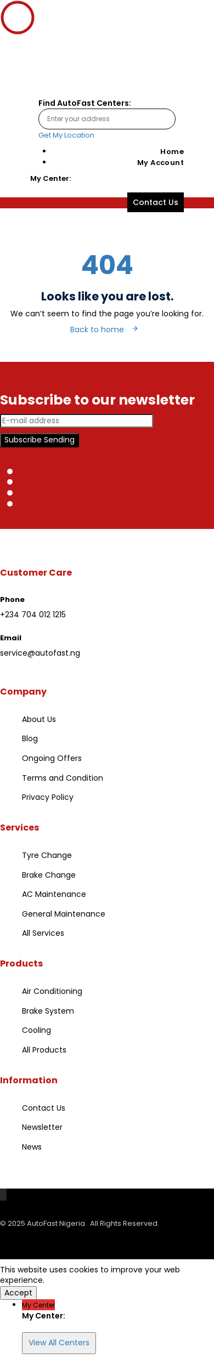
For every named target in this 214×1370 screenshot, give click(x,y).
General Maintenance (63, 913)
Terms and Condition (62, 777)
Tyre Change (47, 855)
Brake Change (49, 874)
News (32, 1146)
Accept (18, 1292)
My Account (160, 162)
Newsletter (42, 1127)
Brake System (48, 1010)
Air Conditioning (52, 991)
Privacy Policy (48, 797)
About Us (39, 719)
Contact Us (43, 1107)
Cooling (36, 1030)
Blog (30, 738)
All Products (44, 1049)
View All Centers (59, 1342)
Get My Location (66, 135)
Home (172, 151)
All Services (43, 933)
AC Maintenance (54, 894)
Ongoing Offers (52, 758)
